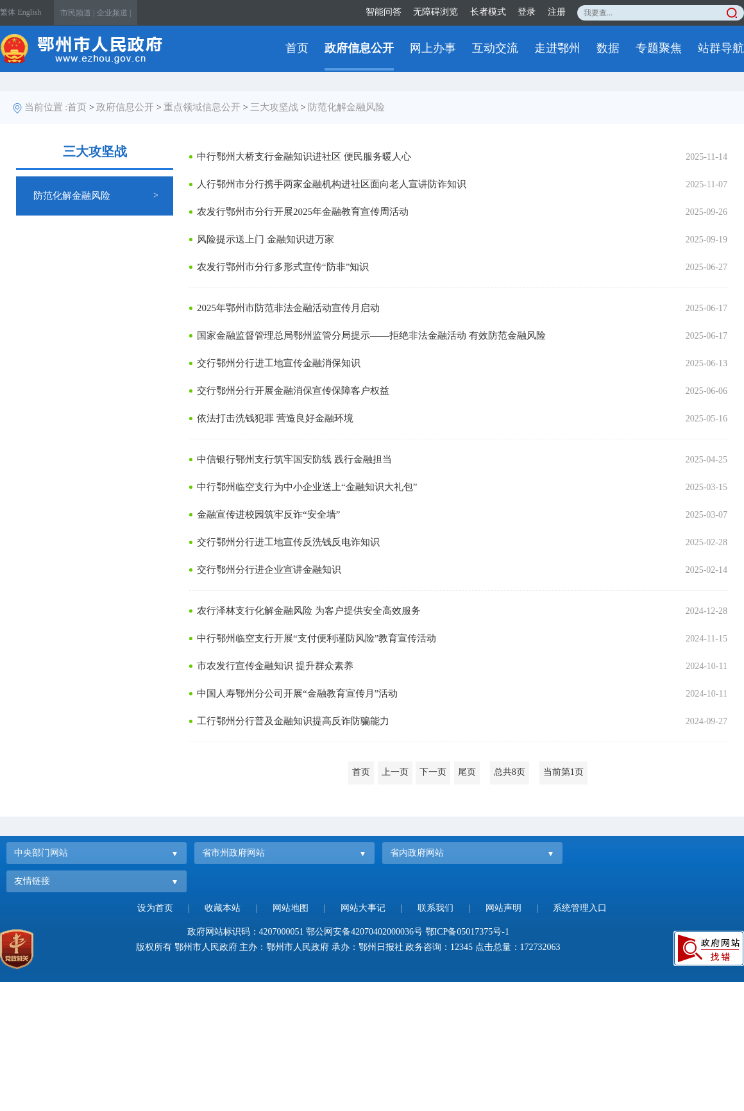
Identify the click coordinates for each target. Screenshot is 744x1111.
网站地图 (291, 908)
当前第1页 (563, 772)
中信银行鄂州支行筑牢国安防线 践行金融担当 (294, 459)
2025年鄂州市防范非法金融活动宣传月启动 (288, 308)
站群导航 (721, 48)
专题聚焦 (659, 48)
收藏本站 (223, 908)
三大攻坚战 (274, 107)
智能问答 (384, 12)
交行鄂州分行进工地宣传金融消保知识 (278, 363)
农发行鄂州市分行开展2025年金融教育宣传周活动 (303, 212)
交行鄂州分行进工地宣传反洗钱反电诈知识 (288, 542)
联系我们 (435, 908)
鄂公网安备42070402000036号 (364, 932)
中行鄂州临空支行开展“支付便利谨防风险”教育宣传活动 (316, 638)
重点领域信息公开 (202, 107)
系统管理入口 (580, 908)
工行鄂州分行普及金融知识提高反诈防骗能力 (293, 721)
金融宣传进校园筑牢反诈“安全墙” (268, 514)
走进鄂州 (557, 48)
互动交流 (495, 48)
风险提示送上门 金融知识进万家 (265, 239)
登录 (527, 12)
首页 (297, 48)
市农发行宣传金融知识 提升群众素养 (275, 666)
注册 (557, 12)
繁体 (7, 12)
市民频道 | (77, 12)
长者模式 (488, 12)
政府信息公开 (359, 48)
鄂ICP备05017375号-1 (467, 932)
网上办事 (433, 48)
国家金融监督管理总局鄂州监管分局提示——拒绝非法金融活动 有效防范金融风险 (371, 335)
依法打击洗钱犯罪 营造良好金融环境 (275, 418)
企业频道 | (114, 12)
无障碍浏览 (435, 12)
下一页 (432, 772)
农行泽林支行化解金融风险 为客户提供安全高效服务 (309, 611)
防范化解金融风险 (346, 107)
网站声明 (503, 908)
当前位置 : (46, 107)
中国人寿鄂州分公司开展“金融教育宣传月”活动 (297, 693)
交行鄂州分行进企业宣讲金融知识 (269, 569)
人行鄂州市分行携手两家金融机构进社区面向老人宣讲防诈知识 (331, 184)
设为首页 (155, 908)
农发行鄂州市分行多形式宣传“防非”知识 (283, 267)
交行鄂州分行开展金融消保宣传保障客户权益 (293, 391)
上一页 (395, 772)
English (30, 12)
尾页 (467, 772)
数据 (608, 48)
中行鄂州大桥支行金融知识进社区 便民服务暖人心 (304, 156)
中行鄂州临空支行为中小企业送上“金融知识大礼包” (307, 487)
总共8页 (509, 772)
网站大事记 (363, 908)
